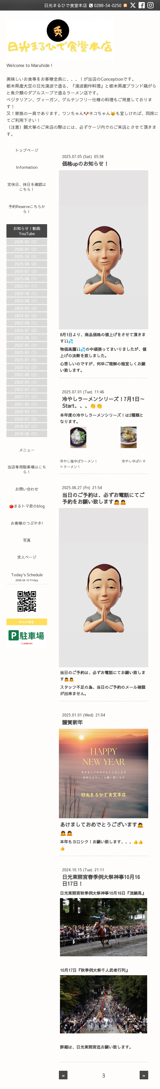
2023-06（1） (27, 337)
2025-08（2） (27, 263)
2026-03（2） (27, 241)
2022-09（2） (27, 374)
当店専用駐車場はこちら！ (26, 469)
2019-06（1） (27, 433)
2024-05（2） (27, 308)
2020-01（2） (27, 419)
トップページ (26, 150)
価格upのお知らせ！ (85, 163)
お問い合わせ (26, 489)
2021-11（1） (27, 396)
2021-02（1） (27, 404)
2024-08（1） (27, 300)
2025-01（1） (27, 286)
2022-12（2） (27, 367)
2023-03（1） (27, 352)
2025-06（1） (27, 278)
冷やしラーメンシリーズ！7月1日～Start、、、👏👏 (103, 402)
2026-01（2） (27, 249)
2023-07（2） (27, 330)
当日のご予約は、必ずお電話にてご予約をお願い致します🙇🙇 (103, 498)
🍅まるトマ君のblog (27, 506)
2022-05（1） (27, 382)
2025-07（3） (27, 271)
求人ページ (26, 557)
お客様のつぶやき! (27, 523)
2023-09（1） (27, 322)
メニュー (26, 450)
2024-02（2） (27, 315)
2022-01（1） (27, 389)
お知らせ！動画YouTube (26, 231)
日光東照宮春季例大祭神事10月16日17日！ (101, 880)
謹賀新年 (72, 722)
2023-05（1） (27, 345)
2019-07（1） (27, 426)
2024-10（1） (27, 293)
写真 (27, 540)
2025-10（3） (27, 256)
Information (27, 167)
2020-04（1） (27, 411)
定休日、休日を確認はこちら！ (26, 187)
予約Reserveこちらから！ (26, 209)
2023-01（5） (27, 359)
